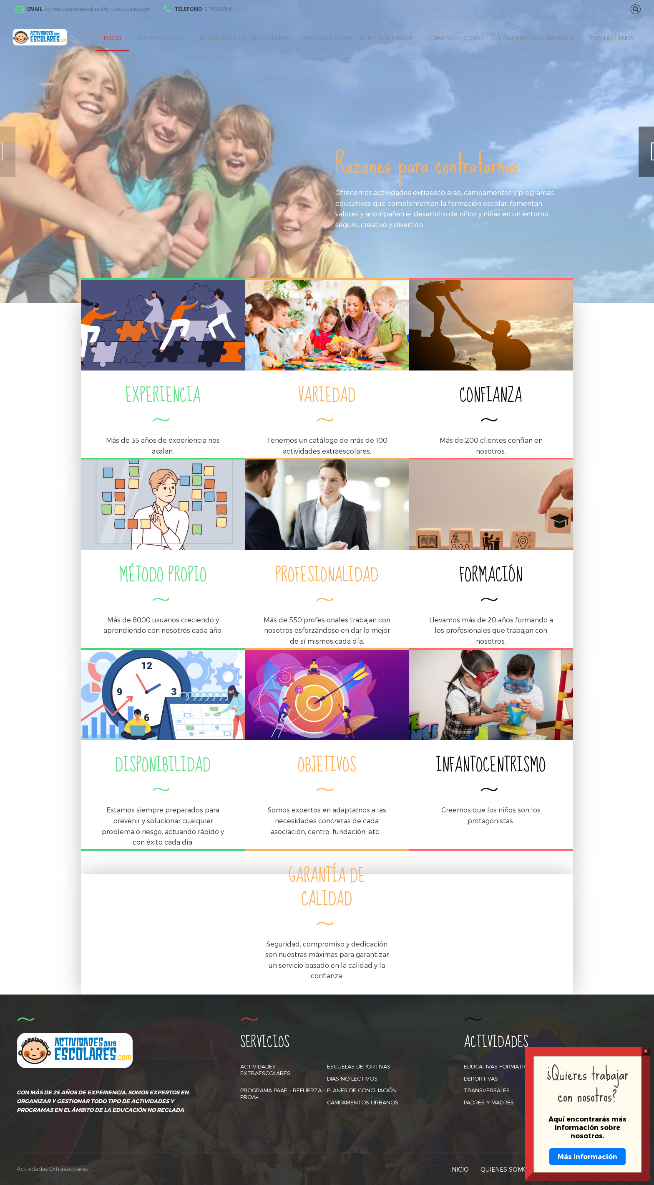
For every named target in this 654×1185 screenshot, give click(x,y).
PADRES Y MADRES (489, 1102)
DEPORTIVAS (481, 1078)
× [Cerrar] (645, 1051)
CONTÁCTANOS (612, 38)
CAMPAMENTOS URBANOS (536, 38)
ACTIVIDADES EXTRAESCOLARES (244, 38)
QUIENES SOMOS (160, 38)
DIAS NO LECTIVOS (457, 38)
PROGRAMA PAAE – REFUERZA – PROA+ (360, 38)
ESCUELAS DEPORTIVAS (358, 1066)
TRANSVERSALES (487, 1090)
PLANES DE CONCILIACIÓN (362, 1090)
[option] (327, 151)
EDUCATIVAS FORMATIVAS (499, 1066)
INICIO (112, 38)
